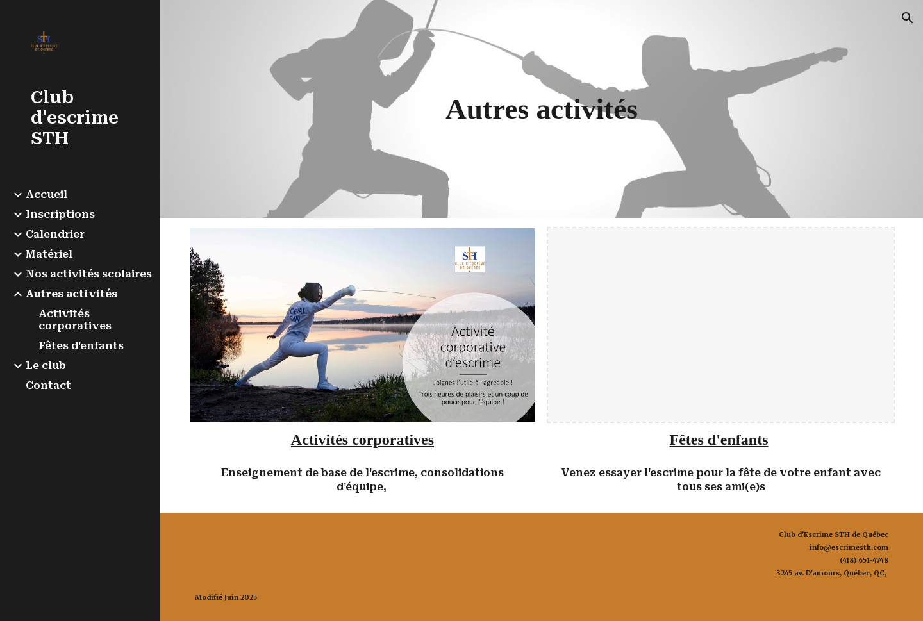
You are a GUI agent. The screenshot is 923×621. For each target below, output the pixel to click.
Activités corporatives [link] (75, 320)
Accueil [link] (46, 194)
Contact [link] (48, 385)
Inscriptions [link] (60, 214)
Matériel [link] (49, 254)
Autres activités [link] (71, 294)
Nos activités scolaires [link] (89, 274)
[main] (542, 109)
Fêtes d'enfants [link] (81, 346)
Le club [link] (46, 366)
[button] (907, 18)
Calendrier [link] (55, 234)
